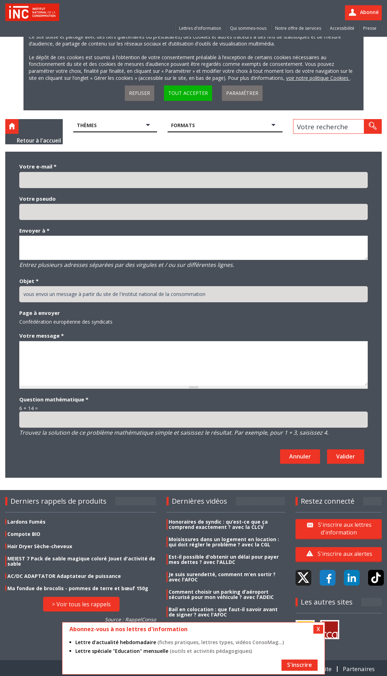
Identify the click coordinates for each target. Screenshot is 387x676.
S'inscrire (299, 665)
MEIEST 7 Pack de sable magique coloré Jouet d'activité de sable (81, 561)
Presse (369, 28)
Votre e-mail (37, 166)
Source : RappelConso (130, 619)
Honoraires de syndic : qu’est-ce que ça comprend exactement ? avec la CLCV (218, 524)
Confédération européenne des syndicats (66, 321)
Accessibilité (342, 28)
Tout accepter (188, 93)
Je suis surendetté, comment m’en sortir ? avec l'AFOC (222, 577)
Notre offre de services (298, 28)
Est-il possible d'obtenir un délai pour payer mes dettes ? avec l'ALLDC (224, 559)
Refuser (139, 93)
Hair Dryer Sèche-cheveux (39, 546)
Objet (29, 280)
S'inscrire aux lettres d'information (345, 528)
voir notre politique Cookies (318, 78)
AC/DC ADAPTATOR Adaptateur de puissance (64, 576)
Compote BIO (23, 534)
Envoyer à (34, 230)
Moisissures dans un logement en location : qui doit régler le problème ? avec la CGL (224, 542)
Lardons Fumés (26, 521)
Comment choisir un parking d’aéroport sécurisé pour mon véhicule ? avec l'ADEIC (221, 594)
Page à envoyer (39, 312)
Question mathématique (53, 399)
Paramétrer (242, 93)
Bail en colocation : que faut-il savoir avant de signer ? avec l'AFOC (223, 612)
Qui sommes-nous (248, 28)
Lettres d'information (200, 28)
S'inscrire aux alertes (345, 554)
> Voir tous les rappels (81, 604)
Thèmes (87, 125)
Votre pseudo (37, 198)
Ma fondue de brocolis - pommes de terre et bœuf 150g (77, 588)
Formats (183, 125)
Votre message (41, 335)
